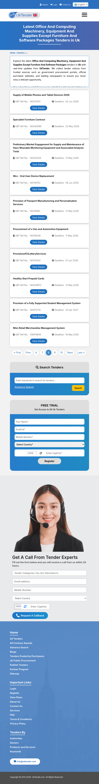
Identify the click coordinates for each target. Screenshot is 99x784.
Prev (28, 352)
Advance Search (19, 647)
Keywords (15, 751)
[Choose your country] (49, 444)
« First (17, 352)
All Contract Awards (21, 643)
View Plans (16, 697)
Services (15, 710)
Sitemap (14, 673)
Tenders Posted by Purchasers (27, 656)
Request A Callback (30, 615)
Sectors (14, 742)
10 (61, 352)
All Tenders (16, 638)
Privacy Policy (18, 723)
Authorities (16, 738)
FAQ (12, 714)
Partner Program (19, 669)
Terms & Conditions (21, 719)
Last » (81, 352)
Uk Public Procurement (23, 660)
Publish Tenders (19, 664)
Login (53, 5)
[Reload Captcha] (41, 453)
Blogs (13, 651)
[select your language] (80, 4)
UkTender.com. (38, 777)
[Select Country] (49, 598)
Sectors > (21, 53)
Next (70, 352)
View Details (38, 108)
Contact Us (65, 5)
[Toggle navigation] (85, 15)
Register (44, 5)
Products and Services (22, 747)
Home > (13, 53)
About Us (15, 701)
